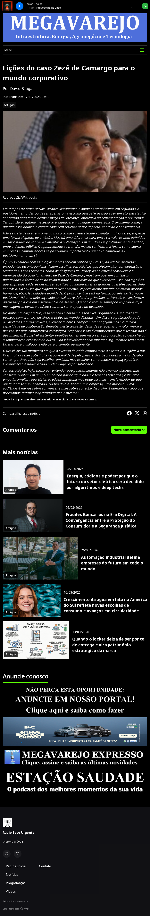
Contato (45, 866)
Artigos (9, 105)
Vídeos (11, 891)
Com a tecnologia (16, 908)
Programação (16, 883)
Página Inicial (16, 866)
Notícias (12, 874)
